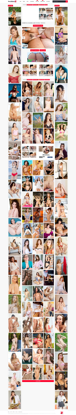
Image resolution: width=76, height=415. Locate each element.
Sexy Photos (29, 4)
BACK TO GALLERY (34, 50)
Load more (38, 381)
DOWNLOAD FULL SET (38, 25)
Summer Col (27, 29)
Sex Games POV (47, 79)
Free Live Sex (35, 4)
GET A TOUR (42, 50)
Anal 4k (46, 4)
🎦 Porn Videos (41, 4)
